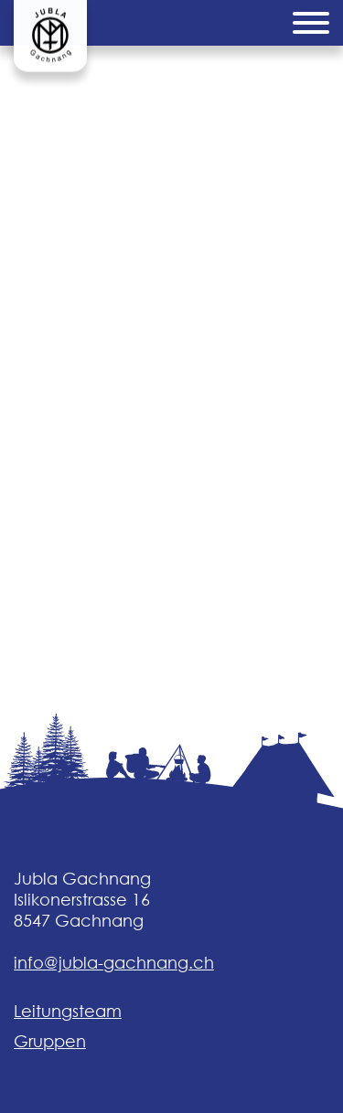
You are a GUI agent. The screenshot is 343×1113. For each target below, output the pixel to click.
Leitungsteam (68, 1011)
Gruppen (50, 1041)
